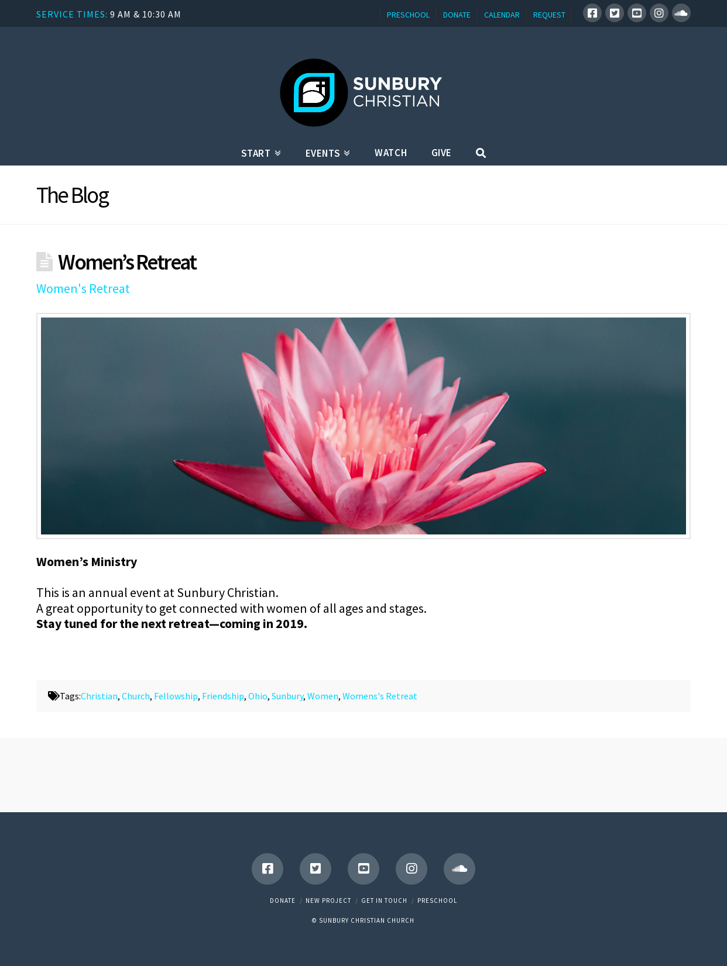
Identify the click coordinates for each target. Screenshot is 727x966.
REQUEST (549, 14)
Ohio (258, 696)
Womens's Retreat (379, 696)
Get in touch (384, 900)
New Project (328, 900)
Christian (99, 696)
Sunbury (287, 696)
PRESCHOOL (408, 14)
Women (322, 696)
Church (136, 696)
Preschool (437, 900)
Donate (283, 900)
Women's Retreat (83, 288)
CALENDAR (502, 14)
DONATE (457, 14)
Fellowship (176, 696)
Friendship (223, 696)
